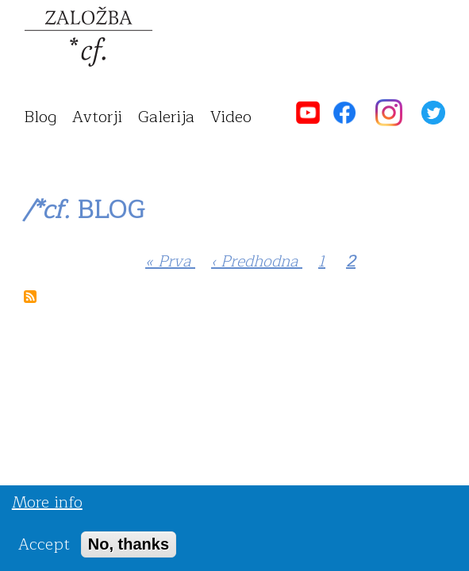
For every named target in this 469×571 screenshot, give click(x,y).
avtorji (97, 117)
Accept (44, 549)
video (231, 117)
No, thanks (128, 549)
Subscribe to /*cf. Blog (30, 296)
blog (40, 117)
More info (47, 507)
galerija (166, 117)
